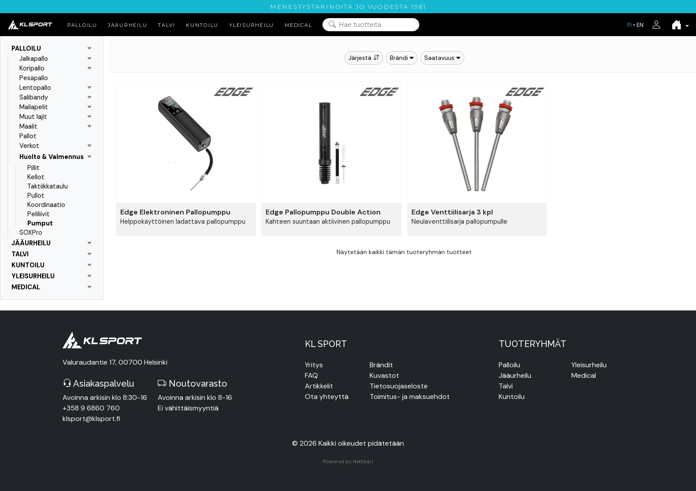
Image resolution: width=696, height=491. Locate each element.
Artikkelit (319, 386)
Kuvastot (384, 375)
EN (640, 25)
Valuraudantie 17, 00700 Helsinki (115, 362)
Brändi (402, 58)
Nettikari (363, 461)
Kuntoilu (512, 396)
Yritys (314, 364)
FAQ (311, 375)
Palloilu (509, 364)
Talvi (506, 386)
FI (629, 25)
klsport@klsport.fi (91, 418)
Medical (583, 375)
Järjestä (363, 58)
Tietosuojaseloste (399, 386)
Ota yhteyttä (326, 396)
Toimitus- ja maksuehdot (410, 396)
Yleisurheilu (589, 364)
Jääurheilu (515, 375)
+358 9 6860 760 (91, 408)
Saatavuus (442, 58)
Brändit (381, 364)
